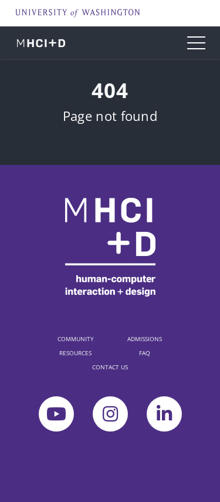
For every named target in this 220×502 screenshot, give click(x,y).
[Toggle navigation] (197, 43)
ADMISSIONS (144, 339)
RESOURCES (75, 353)
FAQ (144, 353)
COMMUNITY (75, 339)
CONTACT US (110, 367)
